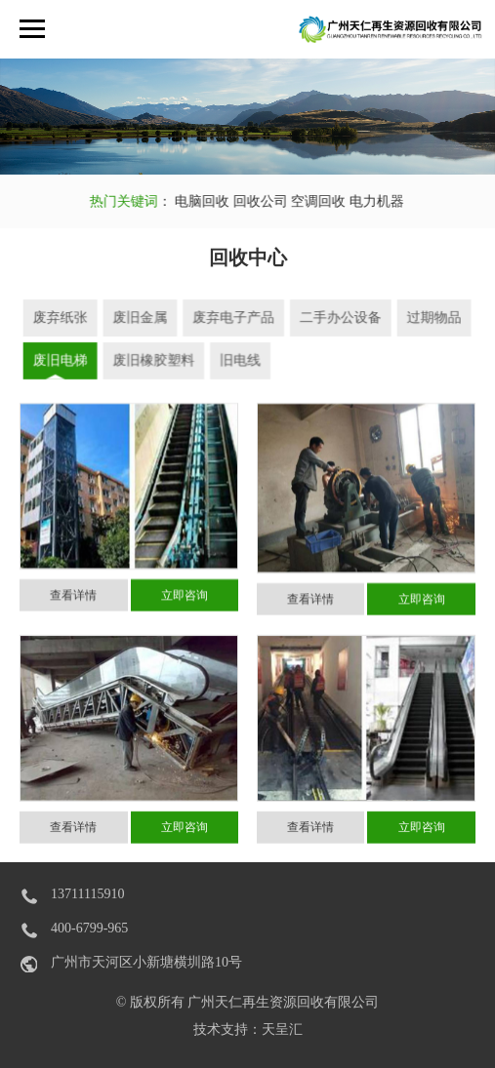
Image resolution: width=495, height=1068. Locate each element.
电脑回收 (192, 201)
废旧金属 (142, 318)
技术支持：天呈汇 (248, 1029)
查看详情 (73, 601)
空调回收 (310, 201)
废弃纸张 (64, 318)
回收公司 (251, 201)
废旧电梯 (64, 360)
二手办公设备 (339, 318)
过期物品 (430, 318)
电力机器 (367, 201)
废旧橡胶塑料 (155, 360)
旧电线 (241, 360)
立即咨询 (184, 601)
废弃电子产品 (233, 318)
